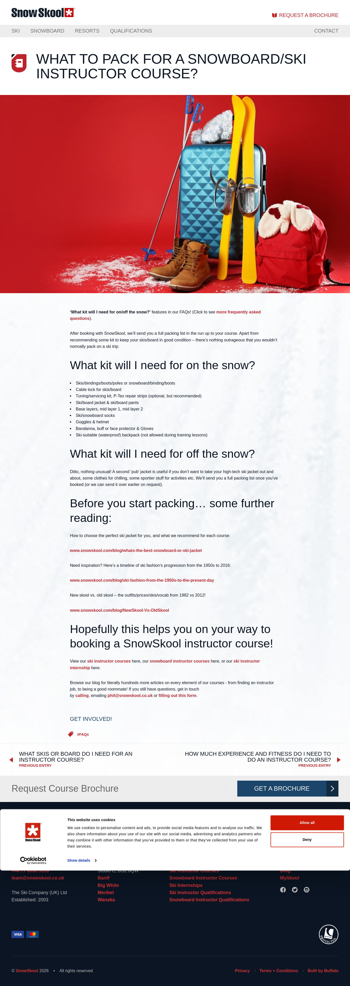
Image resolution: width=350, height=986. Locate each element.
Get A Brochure (294, 788)
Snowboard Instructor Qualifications (209, 899)
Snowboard (47, 31)
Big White (108, 885)
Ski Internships (185, 885)
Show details (78, 976)
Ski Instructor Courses (194, 870)
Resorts (87, 31)
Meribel (106, 892)
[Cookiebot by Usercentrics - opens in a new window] (33, 976)
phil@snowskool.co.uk (130, 695)
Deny (306, 955)
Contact (326, 31)
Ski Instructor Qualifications (200, 892)
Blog (285, 870)
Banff (103, 877)
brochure (308, 15)
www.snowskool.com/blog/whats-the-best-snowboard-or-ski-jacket (136, 550)
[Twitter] (295, 890)
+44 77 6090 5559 (30, 870)
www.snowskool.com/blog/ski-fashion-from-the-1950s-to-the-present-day (142, 580)
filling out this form (177, 695)
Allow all (307, 938)
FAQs (84, 734)
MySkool (289, 877)
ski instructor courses (108, 661)
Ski (16, 31)
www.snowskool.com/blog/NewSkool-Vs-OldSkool (119, 610)
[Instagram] (306, 890)
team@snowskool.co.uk (38, 877)
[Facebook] (283, 890)
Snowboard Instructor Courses (203, 877)
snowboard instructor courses (180, 661)
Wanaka (106, 899)
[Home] (175, 826)
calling (82, 695)
